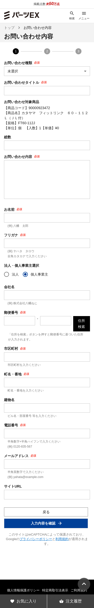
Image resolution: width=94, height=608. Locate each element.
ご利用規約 (79, 590)
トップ (9, 28)
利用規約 (61, 539)
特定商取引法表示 (55, 590)
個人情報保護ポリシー (23, 590)
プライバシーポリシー (36, 539)
